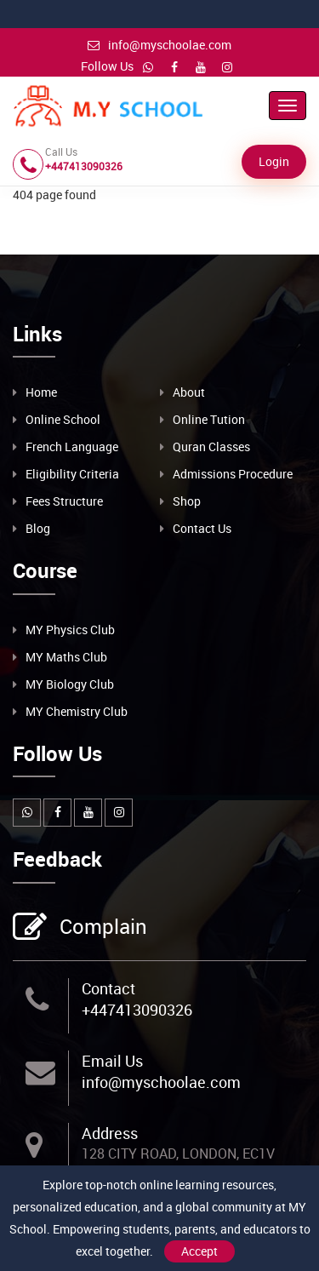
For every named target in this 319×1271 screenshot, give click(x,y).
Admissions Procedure (233, 474)
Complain (101, 928)
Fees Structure (64, 501)
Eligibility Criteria (72, 474)
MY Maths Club (66, 657)
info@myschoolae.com (159, 45)
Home (41, 392)
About (189, 392)
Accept (199, 1251)
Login (274, 161)
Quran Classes (211, 446)
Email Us (112, 1061)
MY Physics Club (70, 629)
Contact (108, 988)
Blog (38, 528)
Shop (187, 501)
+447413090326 (137, 1009)
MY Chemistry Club (77, 711)
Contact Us (202, 528)
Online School (63, 419)
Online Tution (209, 419)
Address (110, 1133)
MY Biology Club (70, 684)
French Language (72, 446)
